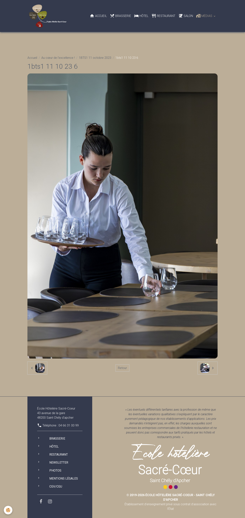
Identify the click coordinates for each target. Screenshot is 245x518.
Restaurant (163, 16)
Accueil (98, 16)
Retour (122, 368)
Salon (185, 16)
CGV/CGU (55, 486)
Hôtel (141, 16)
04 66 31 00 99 (68, 425)
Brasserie (120, 16)
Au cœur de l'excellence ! (58, 58)
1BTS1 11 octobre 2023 (95, 58)
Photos (55, 470)
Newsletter (58, 462)
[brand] (48, 16)
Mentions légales (63, 478)
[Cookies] (8, 510)
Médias (204, 16)
